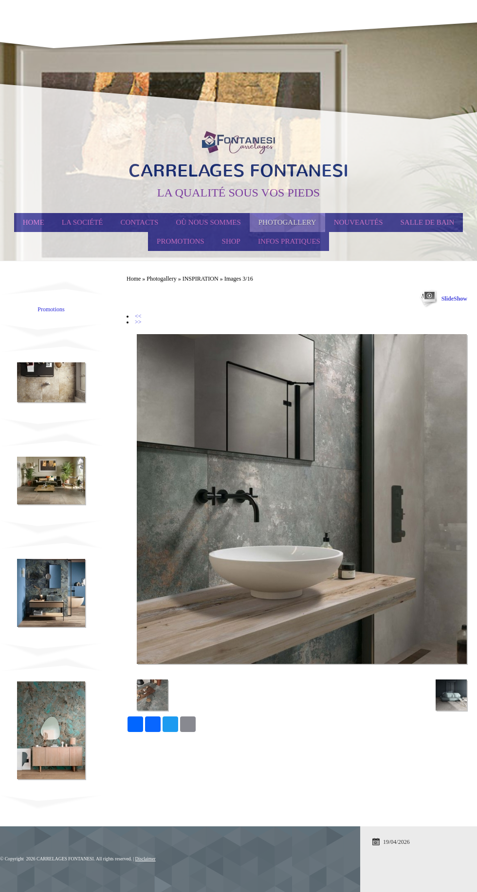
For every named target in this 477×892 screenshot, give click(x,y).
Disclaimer (145, 858)
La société (82, 222)
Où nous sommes (208, 222)
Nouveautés (358, 222)
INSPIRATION (201, 278)
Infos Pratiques (289, 241)
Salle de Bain (428, 222)
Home (33, 222)
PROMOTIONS (180, 241)
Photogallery (287, 222)
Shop (231, 241)
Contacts (139, 222)
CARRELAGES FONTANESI (238, 170)
